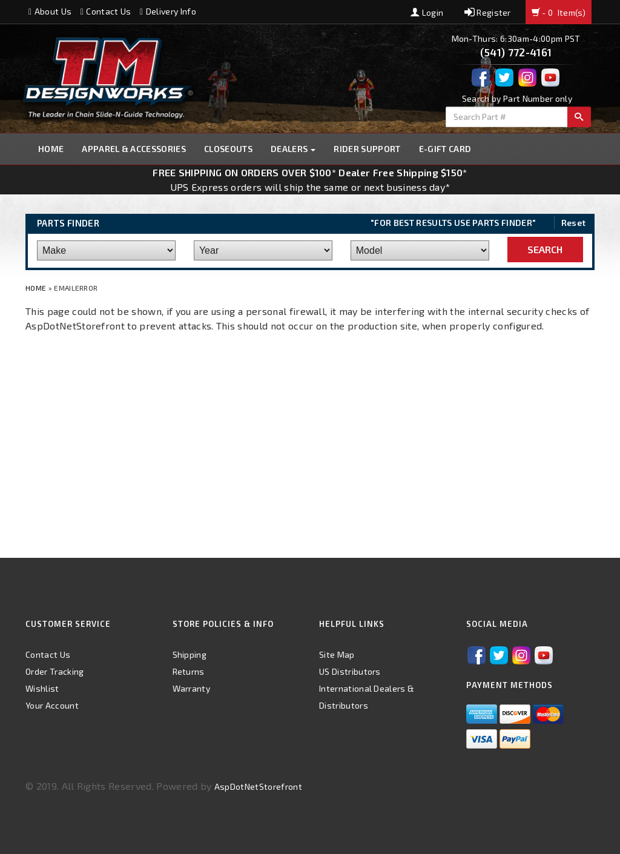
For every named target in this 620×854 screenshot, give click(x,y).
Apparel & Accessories (134, 149)
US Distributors (350, 671)
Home (51, 149)
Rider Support (367, 149)
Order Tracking (54, 671)
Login (427, 12)
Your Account (52, 705)
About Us (49, 11)
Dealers (293, 149)
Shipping (190, 654)
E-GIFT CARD (445, 149)
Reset (573, 222)
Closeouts (228, 149)
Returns (189, 671)
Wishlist (42, 688)
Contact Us (106, 11)
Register (487, 12)
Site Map (337, 654)
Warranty (192, 688)
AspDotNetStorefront (258, 786)
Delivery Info (168, 11)
